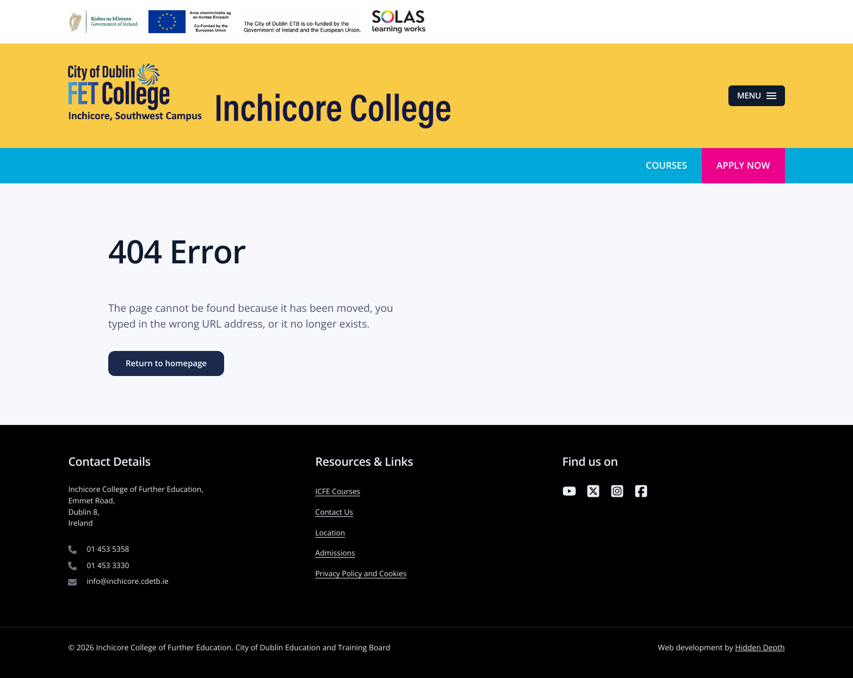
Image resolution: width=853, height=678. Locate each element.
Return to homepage (166, 363)
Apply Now (743, 165)
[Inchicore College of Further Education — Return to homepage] (259, 95)
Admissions (335, 553)
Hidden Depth (759, 648)
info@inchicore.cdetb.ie (127, 581)
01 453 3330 (107, 565)
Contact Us (334, 512)
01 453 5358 (107, 549)
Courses (666, 165)
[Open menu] (756, 95)
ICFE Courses (337, 491)
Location (330, 533)
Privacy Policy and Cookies (360, 574)
